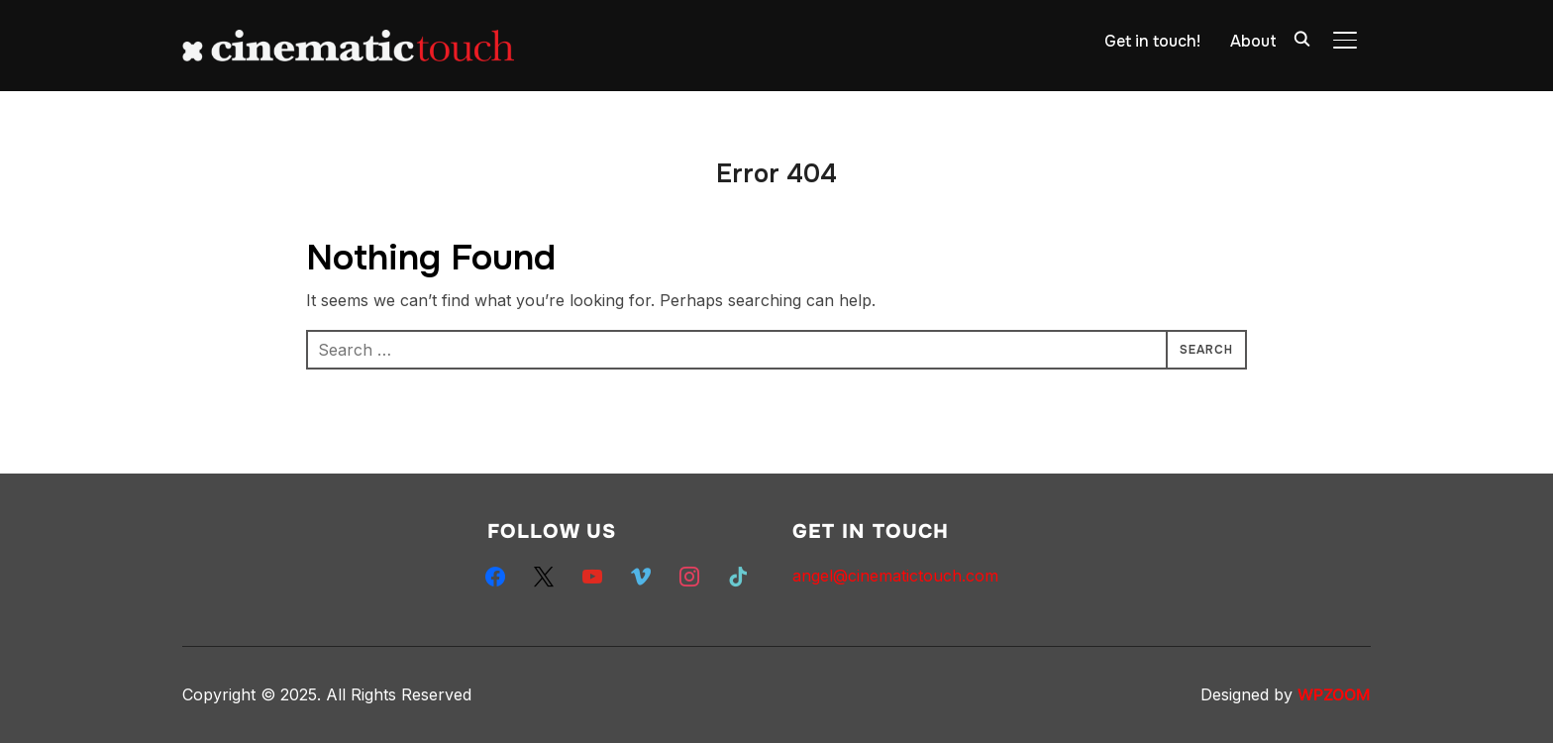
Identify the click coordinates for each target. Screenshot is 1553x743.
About (1253, 41)
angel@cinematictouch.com (895, 575)
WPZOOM (1334, 694)
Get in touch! (1152, 41)
